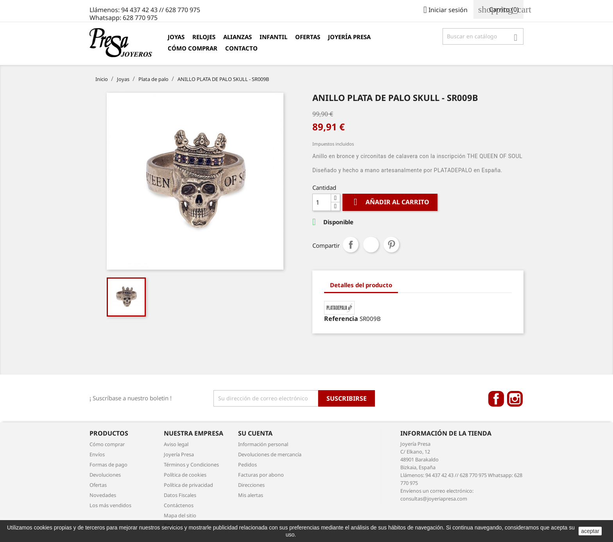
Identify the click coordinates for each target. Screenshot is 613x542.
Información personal (263, 444)
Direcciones (251, 484)
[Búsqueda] (483, 36)
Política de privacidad (188, 484)
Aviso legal (176, 444)
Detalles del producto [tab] (361, 285)
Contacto (241, 48)
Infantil (273, 37)
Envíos (97, 454)
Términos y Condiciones (191, 464)
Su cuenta (255, 433)
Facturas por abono (261, 474)
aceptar (590, 531)
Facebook (496, 399)
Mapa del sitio (180, 515)
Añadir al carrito (390, 202)
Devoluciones (105, 474)
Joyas (176, 37)
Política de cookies (185, 474)
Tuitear (371, 244)
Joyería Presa (349, 37)
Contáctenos (179, 505)
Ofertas (307, 37)
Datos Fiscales (180, 495)
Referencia (341, 318)
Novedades (103, 495)
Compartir (350, 244)
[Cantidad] (321, 202)
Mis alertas (250, 495)
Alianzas (237, 37)
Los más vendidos (110, 505)
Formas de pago (108, 464)
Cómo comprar (192, 48)
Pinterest (391, 244)
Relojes (203, 37)
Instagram (515, 399)
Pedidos (247, 464)
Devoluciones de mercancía (269, 454)
